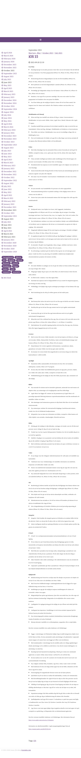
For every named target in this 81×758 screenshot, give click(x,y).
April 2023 (8, 159)
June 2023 (8, 154)
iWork (19, 260)
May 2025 (7, 85)
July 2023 (7, 151)
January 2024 (9, 133)
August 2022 (9, 183)
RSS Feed (7, 278)
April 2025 (8, 88)
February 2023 (9, 165)
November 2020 (10, 246)
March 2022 (8, 198)
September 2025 (10, 73)
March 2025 (8, 91)
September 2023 (10, 145)
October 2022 (9, 177)
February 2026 (9, 58)
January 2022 (9, 204)
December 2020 (10, 243)
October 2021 (47, 53)
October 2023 (9, 142)
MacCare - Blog (35, 53)
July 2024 (7, 115)
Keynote (6, 263)
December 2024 (10, 100)
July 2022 (7, 186)
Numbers (6, 266)
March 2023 (8, 162)
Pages (15, 266)
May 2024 (7, 121)
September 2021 (10, 216)
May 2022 (7, 192)
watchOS (16, 272)
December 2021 (10, 207)
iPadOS (11, 260)
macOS (15, 263)
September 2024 (10, 109)
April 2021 (8, 231)
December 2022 (10, 171)
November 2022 (10, 174)
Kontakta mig (26, 750)
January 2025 (9, 97)
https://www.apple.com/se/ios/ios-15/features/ (41, 720)
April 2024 (8, 124)
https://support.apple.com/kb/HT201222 (40, 729)
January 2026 (9, 61)
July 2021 (58, 53)
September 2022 (10, 180)
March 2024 (8, 127)
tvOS (12, 269)
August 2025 (9, 76)
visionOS (6, 272)
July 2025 (7, 79)
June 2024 (8, 118)
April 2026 (8, 53)
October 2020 (9, 249)
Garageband (8, 257)
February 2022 (9, 201)
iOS (34, 741)
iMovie (18, 257)
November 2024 (10, 103)
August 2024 (9, 112)
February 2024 (9, 130)
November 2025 (10, 67)
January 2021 (9, 240)
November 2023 (10, 139)
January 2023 (9, 168)
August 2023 (9, 148)
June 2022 (8, 189)
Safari (5, 269)
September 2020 (10, 252)
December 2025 (10, 64)
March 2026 (8, 56)
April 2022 (8, 195)
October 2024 (9, 106)
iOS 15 (33, 56)
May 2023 (7, 156)
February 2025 (9, 94)
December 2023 (10, 136)
